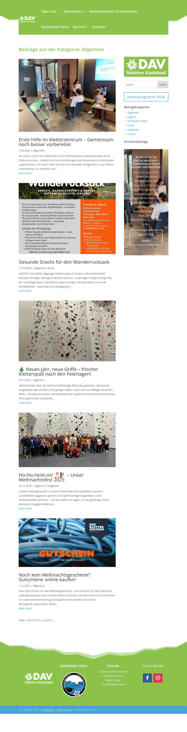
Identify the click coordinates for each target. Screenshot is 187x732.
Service (79, 27)
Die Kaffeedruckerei (113, 684)
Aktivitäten (73, 11)
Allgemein (39, 150)
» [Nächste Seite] (43, 620)
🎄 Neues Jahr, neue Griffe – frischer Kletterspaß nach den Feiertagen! (58, 371)
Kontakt (99, 27)
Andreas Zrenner (113, 675)
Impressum (48, 709)
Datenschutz (64, 709)
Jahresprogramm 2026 (146, 96)
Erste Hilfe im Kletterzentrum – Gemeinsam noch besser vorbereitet (66, 141)
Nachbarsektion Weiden (113, 671)
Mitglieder (53, 486)
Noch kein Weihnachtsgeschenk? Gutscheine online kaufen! (54, 577)
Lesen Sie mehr (146, 237)
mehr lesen (25, 173)
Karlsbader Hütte (55, 27)
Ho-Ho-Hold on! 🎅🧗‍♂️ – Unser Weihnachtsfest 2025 (51, 477)
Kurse (50, 268)
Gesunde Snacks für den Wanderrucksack (64, 262)
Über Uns (49, 11)
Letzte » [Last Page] (48, 620)
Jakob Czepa (113, 680)
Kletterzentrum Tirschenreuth (113, 11)
